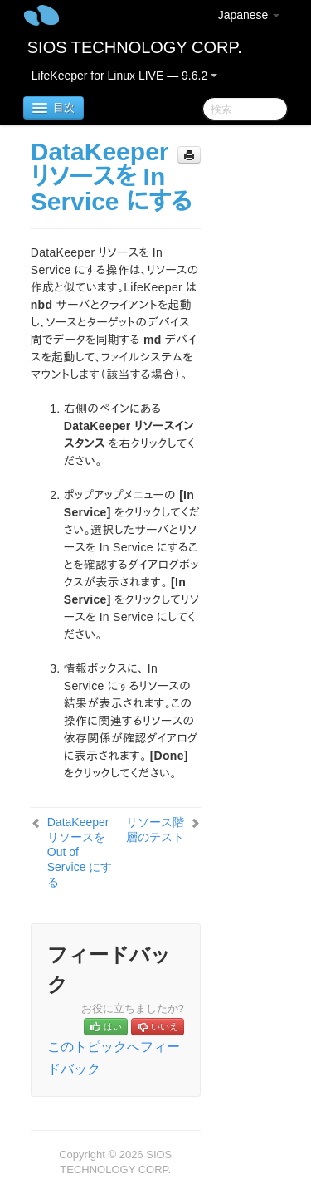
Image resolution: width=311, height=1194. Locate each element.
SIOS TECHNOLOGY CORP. (134, 47)
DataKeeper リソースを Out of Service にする (80, 851)
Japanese (249, 15)
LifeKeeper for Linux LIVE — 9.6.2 (124, 75)
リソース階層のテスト (155, 829)
